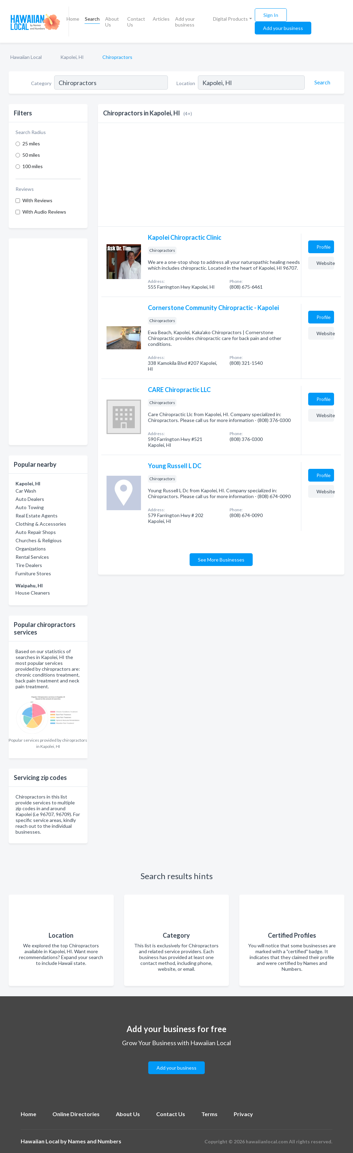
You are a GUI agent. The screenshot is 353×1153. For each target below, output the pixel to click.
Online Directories (76, 1114)
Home (73, 19)
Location (185, 83)
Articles (161, 19)
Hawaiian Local (26, 57)
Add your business (185, 22)
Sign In (270, 15)
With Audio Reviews (44, 212)
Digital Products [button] (230, 19)
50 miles (31, 155)
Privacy (243, 1114)
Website (325, 263)
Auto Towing (30, 507)
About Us (112, 22)
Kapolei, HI (72, 57)
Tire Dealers (29, 565)
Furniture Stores (33, 573)
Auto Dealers (30, 499)
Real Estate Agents (37, 515)
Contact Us (136, 22)
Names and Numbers (94, 1141)
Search (92, 19)
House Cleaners (33, 593)
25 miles (31, 143)
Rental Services (32, 557)
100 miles (32, 166)
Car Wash (26, 491)
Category (41, 83)
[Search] (321, 82)
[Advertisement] (48, 341)
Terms (209, 1114)
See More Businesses (221, 560)
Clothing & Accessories (41, 524)
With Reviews (37, 200)
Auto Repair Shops (36, 532)
